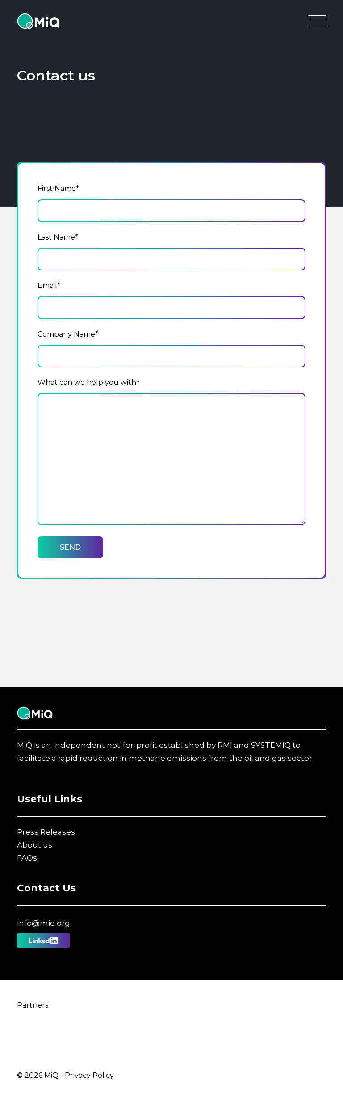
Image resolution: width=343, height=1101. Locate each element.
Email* (49, 285)
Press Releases (46, 831)
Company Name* (68, 334)
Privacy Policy (89, 1075)
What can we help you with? (89, 382)
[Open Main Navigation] (317, 23)
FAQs (27, 857)
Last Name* (58, 237)
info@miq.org (43, 923)
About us (34, 844)
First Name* (58, 188)
